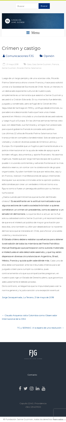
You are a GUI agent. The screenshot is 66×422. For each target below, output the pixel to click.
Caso (29, 64)
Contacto (32, 374)
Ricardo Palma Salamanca (29, 68)
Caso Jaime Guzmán (41, 64)
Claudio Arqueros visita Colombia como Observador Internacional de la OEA (29, 317)
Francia (55, 64)
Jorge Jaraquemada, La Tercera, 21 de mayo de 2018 (28, 297)
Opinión (49, 56)
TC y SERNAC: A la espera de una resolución (40, 327)
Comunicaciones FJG (20, 56)
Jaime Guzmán (9, 68)
